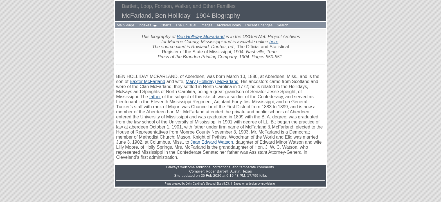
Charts (166, 25)
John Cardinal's (195, 183)
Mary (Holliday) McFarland (212, 81)
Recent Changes (259, 25)
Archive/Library (229, 25)
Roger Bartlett (217, 171)
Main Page (125, 25)
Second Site (213, 183)
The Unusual (186, 25)
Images (207, 25)
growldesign (268, 183)
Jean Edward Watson (211, 142)
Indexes (144, 25)
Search (282, 25)
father (155, 96)
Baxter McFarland (147, 81)
